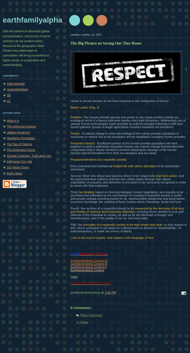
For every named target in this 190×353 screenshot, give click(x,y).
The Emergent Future (21, 149)
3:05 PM (110, 292)
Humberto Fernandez (21, 138)
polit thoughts (16, 83)
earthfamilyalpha (32, 20)
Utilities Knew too (18, 132)
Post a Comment (91, 315)
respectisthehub (17, 89)
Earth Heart (14, 173)
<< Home (82, 322)
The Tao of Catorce (19, 144)
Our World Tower (18, 167)
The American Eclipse (21, 126)
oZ (8, 101)
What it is (13, 120)
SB (9, 95)
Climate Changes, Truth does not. (29, 155)
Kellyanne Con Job (19, 161)
